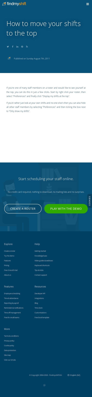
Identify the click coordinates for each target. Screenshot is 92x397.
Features (7, 260)
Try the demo (9, 256)
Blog (36, 303)
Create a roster (23, 209)
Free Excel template (42, 317)
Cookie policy (9, 345)
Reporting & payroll (11, 303)
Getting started (40, 251)
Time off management (12, 312)
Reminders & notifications (13, 308)
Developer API (40, 293)
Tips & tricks (39, 270)
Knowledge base (41, 256)
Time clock (38, 308)
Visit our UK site (10, 360)
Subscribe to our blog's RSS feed (27, 46)
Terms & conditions (11, 336)
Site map (7, 355)
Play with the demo (66, 209)
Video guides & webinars (44, 260)
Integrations (39, 298)
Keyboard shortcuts (42, 265)
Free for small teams (11, 317)
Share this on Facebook (13, 46)
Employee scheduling (12, 293)
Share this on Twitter (8, 46)
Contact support (41, 275)
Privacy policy (9, 340)
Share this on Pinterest (22, 46)
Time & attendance (11, 298)
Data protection (10, 350)
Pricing (6, 265)
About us (7, 275)
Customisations (40, 312)
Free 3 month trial (10, 270)
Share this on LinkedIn (17, 46)
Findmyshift (15, 375)
